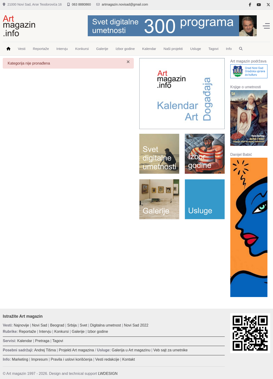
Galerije (78, 331)
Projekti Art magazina (76, 350)
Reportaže (27, 331)
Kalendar (24, 341)
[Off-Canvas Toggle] (266, 25)
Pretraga (42, 341)
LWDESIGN (107, 374)
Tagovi (57, 341)
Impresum (39, 359)
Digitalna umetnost (105, 325)
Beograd (57, 325)
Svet (83, 325)
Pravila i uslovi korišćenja (71, 359)
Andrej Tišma (45, 350)
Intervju (45, 331)
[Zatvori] (128, 61)
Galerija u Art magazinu (131, 350)
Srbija (72, 325)
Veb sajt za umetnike (170, 350)
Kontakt (128, 359)
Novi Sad (39, 325)
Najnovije (21, 325)
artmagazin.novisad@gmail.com (125, 4)
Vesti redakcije (107, 359)
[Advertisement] (182, 256)
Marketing (20, 359)
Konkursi (61, 331)
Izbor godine (98, 331)
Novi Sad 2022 (136, 325)
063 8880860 (81, 4)
